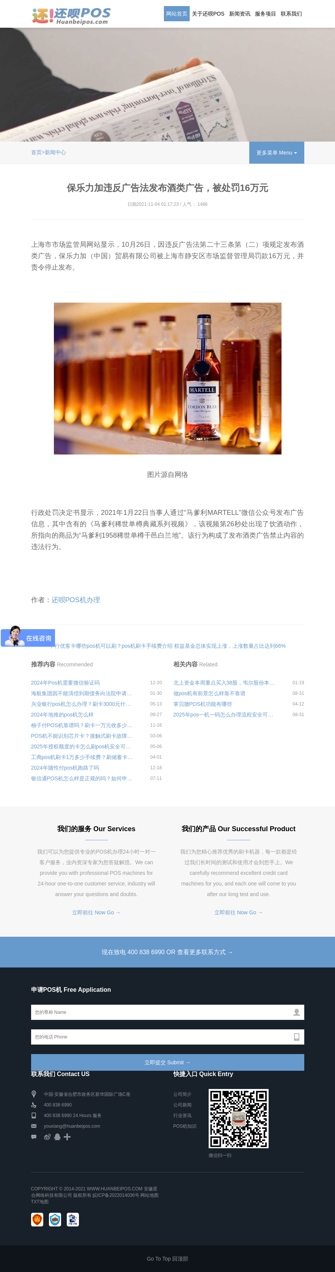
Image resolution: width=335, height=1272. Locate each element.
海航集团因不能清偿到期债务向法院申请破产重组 (83, 693)
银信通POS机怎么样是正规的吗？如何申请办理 (83, 778)
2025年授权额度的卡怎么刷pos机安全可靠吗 (83, 746)
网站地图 (149, 1195)
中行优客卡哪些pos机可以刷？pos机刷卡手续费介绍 (111, 646)
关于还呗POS (208, 14)
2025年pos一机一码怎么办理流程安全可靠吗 (225, 715)
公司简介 (182, 1094)
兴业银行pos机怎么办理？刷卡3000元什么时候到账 (83, 704)
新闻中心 (55, 152)
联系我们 (291, 14)
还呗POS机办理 (76, 600)
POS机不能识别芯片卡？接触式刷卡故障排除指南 (83, 736)
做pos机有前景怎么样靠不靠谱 (209, 693)
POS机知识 (185, 1126)
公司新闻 (182, 1105)
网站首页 (176, 14)
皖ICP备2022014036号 (116, 1195)
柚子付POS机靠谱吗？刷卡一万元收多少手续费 (83, 725)
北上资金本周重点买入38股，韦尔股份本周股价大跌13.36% (225, 683)
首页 (36, 152)
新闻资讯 (239, 14)
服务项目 (265, 14)
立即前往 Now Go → (96, 912)
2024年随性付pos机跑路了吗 (65, 768)
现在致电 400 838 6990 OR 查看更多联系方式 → (168, 952)
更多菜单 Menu (276, 153)
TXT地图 (40, 1201)
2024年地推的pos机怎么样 (62, 715)
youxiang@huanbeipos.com (72, 1126)
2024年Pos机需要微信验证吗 (65, 683)
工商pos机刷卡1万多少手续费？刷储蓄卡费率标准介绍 (83, 757)
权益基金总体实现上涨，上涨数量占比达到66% (230, 646)
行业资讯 (182, 1115)
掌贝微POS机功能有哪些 (203, 704)
